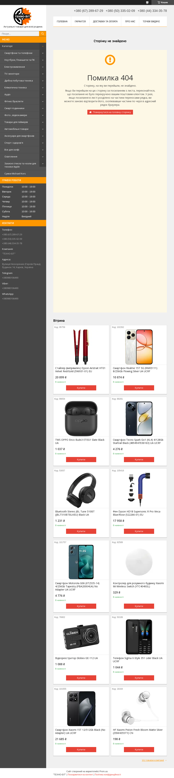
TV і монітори (11, 73)
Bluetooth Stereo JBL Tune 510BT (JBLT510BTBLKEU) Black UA (75, 513)
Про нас (130, 21)
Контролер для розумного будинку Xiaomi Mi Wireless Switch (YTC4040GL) (138, 585)
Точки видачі (151, 21)
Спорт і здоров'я (13, 142)
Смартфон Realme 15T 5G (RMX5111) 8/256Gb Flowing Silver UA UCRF (135, 370)
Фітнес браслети (13, 101)
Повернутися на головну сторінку (112, 112)
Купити (81, 387)
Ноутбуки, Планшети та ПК (19, 59)
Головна (62, 21)
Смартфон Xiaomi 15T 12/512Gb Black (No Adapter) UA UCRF (80, 731)
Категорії (7, 46)
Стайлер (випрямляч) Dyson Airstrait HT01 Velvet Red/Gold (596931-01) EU (80, 370)
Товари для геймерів (16, 122)
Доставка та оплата (105, 21)
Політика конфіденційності (108, 774)
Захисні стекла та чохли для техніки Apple (20, 165)
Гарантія (80, 21)
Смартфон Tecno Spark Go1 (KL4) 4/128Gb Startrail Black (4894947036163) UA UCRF (138, 441)
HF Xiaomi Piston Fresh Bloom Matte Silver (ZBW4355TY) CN (138, 731)
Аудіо (7, 94)
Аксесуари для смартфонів (19, 135)
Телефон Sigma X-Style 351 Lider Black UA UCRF (137, 660)
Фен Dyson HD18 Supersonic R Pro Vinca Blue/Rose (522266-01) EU (136, 513)
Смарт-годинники (14, 108)
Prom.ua (104, 771)
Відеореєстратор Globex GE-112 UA (76, 658)
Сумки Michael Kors (15, 173)
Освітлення (10, 156)
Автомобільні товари (16, 128)
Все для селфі (11, 149)
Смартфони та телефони (18, 53)
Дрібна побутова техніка (18, 80)
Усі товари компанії (153, 760)
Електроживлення (14, 66)
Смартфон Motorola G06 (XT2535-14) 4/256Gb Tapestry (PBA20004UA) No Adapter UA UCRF (77, 586)
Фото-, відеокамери (15, 115)
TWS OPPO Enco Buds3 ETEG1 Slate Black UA (79, 441)
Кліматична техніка (15, 87)
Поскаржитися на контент (80, 774)
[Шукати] (42, 33)
